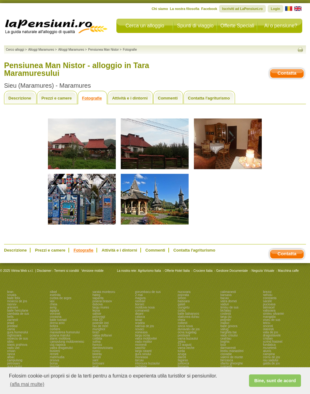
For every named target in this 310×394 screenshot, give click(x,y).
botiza (54, 326)
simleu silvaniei (273, 313)
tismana (183, 366)
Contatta (287, 73)
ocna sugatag (187, 332)
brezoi (267, 292)
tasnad (54, 366)
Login (275, 9)
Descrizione (19, 98)
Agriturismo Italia (149, 270)
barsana (226, 295)
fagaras (183, 360)
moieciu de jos (17, 301)
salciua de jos (144, 326)
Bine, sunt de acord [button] (275, 380)
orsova (54, 360)
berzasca (226, 360)
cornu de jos (271, 357)
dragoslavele (272, 335)
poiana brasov (102, 301)
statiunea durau (188, 316)
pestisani (184, 335)
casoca (140, 316)
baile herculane (17, 310)
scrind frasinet (272, 341)
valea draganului (61, 348)
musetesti (269, 348)
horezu (97, 344)
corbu (182, 310)
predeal (12, 326)
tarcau (139, 360)
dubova (97, 304)
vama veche (186, 348)
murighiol (98, 329)
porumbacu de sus (148, 292)
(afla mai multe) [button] (27, 384)
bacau (224, 298)
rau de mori (100, 326)
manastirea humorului (65, 332)
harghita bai (228, 332)
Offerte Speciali (237, 25)
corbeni (55, 329)
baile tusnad (58, 320)
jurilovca (183, 363)
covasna (55, 316)
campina (269, 354)
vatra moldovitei (146, 338)
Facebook (209, 9)
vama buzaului (188, 338)
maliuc (224, 323)
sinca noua (185, 326)
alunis (267, 351)
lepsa (96, 310)
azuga (182, 354)
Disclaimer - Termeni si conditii (58, 270)
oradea (140, 323)
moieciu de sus (17, 338)
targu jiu (226, 316)
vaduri (224, 304)
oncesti (268, 326)
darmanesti (228, 348)
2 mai (139, 295)
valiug (224, 329)
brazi (95, 332)
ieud (95, 366)
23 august (184, 344)
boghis (224, 341)
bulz (223, 344)
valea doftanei (102, 335)
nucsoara (184, 292)
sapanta (98, 298)
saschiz (140, 348)
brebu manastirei (231, 351)
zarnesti (12, 320)
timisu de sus (229, 307)
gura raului (14, 366)
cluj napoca (58, 344)
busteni (55, 351)
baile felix (13, 298)
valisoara (269, 310)
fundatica (269, 344)
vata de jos (270, 332)
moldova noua (145, 307)
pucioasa (269, 304)
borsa (54, 363)
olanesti (268, 329)
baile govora (228, 326)
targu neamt (143, 351)
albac (11, 357)
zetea (181, 341)
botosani (98, 363)
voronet (55, 313)
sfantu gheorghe (231, 363)
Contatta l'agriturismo (209, 98)
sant (95, 360)
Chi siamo (160, 9)
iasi (52, 301)
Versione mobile (92, 270)
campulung (14, 360)
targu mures (100, 307)
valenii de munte (231, 357)
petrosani (13, 363)
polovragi (98, 316)
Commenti (168, 98)
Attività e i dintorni (130, 98)
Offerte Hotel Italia (177, 270)
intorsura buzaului (147, 363)
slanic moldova (60, 338)
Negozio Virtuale (262, 270)
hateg (96, 295)
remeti (54, 354)
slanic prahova (17, 344)
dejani (139, 313)
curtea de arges (61, 298)
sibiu (10, 341)
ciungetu (184, 307)
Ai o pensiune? (280, 25)
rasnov (11, 304)
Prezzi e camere (56, 98)
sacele (267, 301)
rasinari (140, 301)
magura (140, 298)
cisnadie (226, 354)
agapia (54, 310)
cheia (53, 304)
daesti (182, 357)
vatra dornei (228, 301)
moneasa (141, 357)
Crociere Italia (203, 270)
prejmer (225, 320)
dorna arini (57, 323)
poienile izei (100, 323)
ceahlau (225, 338)
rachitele (141, 366)
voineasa (141, 332)
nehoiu (267, 295)
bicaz (138, 320)
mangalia (269, 316)
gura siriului (143, 354)
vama (11, 329)
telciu (266, 323)
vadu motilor (143, 341)
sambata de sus (18, 313)
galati (181, 304)
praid (10, 323)
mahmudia (57, 357)
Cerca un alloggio (144, 25)
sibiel (53, 292)
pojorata (183, 295)
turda (181, 351)
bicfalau (225, 310)
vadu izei (13, 348)
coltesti (182, 323)
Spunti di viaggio (195, 25)
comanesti (142, 310)
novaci (139, 329)
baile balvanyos (188, 313)
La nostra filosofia (185, 9)
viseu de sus (271, 320)
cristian (268, 338)
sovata (11, 295)
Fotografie (92, 98)
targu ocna (142, 335)
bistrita (96, 354)
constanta (269, 298)
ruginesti (226, 366)
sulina (96, 341)
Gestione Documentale (232, 270)
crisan (11, 351)
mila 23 (97, 320)
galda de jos (271, 363)
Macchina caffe (288, 270)
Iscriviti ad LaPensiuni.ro (242, 9)
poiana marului (60, 335)
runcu (96, 351)
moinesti (141, 344)
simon (182, 298)
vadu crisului (229, 335)
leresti (96, 357)
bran (10, 292)
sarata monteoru (103, 292)
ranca (11, 354)
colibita (97, 338)
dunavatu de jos (189, 329)
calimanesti (228, 292)
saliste (96, 313)
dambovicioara (102, 348)
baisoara (184, 301)
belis (10, 316)
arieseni (12, 307)
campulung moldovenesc (67, 341)
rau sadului (270, 360)
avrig (53, 307)
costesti (225, 313)
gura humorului (17, 332)
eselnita (55, 295)
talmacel (269, 307)
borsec (139, 304)
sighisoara (14, 335)
